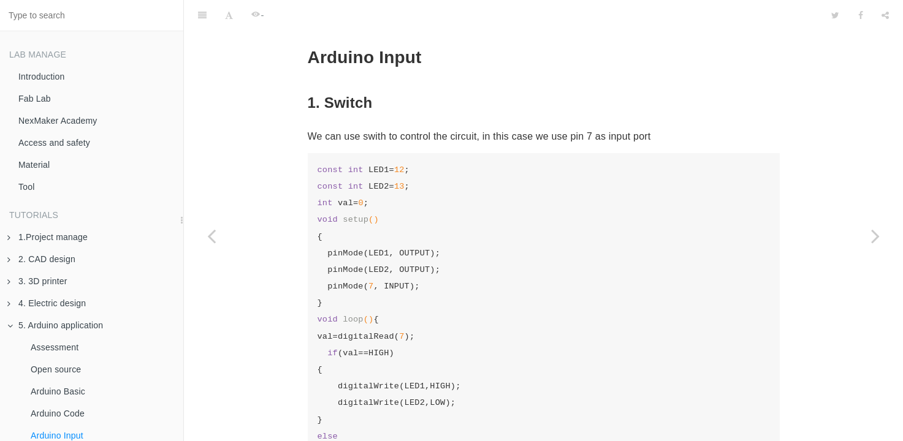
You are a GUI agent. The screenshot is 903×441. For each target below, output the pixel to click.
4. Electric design (46, 303)
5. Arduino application (55, 325)
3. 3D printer (37, 281)
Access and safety (54, 143)
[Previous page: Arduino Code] (211, 236)
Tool (26, 187)
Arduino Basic (58, 391)
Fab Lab (34, 99)
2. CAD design (41, 259)
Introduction (41, 76)
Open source (56, 369)
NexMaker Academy (57, 121)
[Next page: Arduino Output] (875, 236)
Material (34, 165)
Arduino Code (58, 413)
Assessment (54, 347)
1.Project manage (47, 237)
